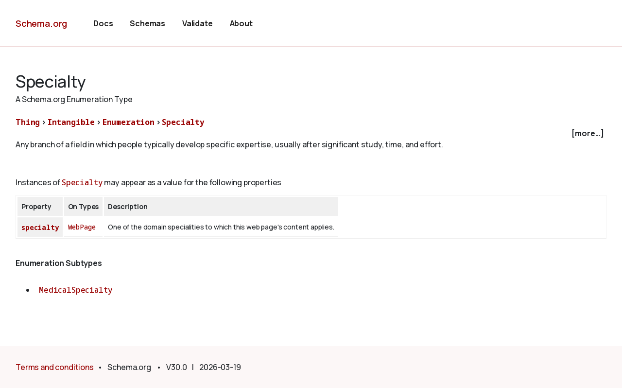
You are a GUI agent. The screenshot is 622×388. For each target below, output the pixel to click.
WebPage (82, 226)
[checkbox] (311, 133)
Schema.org (41, 23)
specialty (40, 227)
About (241, 23)
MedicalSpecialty (75, 289)
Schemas (147, 23)
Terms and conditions (55, 367)
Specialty (183, 122)
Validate (197, 23)
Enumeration (129, 122)
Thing (28, 122)
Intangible (71, 122)
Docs (103, 23)
